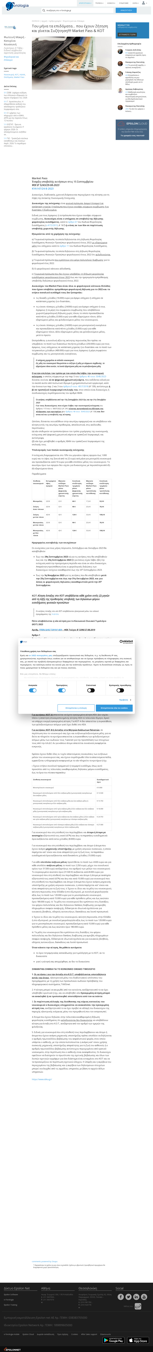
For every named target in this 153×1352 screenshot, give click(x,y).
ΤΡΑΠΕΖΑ (99, 3)
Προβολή (123, 700)
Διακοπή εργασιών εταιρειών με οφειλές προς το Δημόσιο (135, 55)
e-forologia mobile (11, 1334)
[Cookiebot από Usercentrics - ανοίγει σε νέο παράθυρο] (121, 642)
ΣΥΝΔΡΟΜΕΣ (124, 3)
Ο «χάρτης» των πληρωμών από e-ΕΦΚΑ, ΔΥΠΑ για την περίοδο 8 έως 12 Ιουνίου (15, 117)
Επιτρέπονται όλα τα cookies (114, 708)
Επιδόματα (8, 77)
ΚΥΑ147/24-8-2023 (43, 188)
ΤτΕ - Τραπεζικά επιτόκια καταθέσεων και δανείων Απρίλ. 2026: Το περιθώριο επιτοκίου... (16, 142)
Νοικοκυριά (9, 74)
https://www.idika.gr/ (42, 1079)
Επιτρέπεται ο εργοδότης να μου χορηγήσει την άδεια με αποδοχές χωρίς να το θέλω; (134, 79)
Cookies (74, 1334)
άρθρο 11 (64, 246)
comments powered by (45, 1261)
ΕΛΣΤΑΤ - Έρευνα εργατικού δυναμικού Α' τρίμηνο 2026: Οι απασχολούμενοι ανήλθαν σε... (15, 129)
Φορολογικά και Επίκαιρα (73, 21)
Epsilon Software (11, 1294)
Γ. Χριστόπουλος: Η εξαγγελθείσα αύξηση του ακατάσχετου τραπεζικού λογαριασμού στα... (15, 105)
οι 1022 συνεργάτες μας (40, 655)
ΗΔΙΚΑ (22, 74)
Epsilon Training (10, 1305)
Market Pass (19, 77)
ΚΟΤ (17, 74)
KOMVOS (111, 3)
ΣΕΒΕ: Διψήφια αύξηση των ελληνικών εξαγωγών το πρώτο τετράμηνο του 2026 (15, 95)
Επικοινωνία (105, 1334)
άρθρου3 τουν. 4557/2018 (75, 386)
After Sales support (89, 1334)
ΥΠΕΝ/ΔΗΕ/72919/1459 (50, 629)
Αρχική (44, 21)
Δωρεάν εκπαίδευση (45, 1334)
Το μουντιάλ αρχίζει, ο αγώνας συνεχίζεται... (135, 66)
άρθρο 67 (72, 222)
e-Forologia (9, 1299)
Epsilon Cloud (28, 1334)
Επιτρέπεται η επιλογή (76, 708)
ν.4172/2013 (52, 225)
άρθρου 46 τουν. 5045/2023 (92, 376)
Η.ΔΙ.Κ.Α (55, 614)
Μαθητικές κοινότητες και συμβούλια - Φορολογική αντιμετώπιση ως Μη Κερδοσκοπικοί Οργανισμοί (135, 96)
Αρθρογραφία (55, 21)
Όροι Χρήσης (62, 1334)
